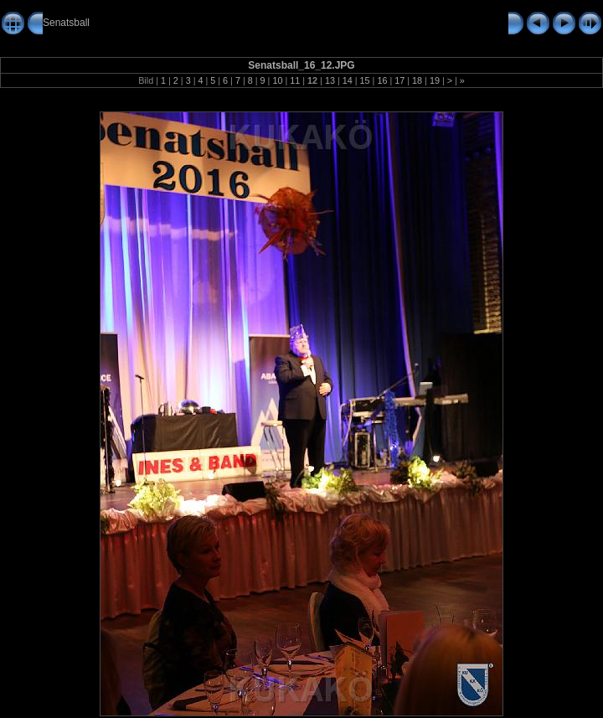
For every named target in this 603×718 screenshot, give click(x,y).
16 (382, 80)
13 (330, 80)
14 (348, 80)
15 (365, 80)
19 (435, 80)
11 (295, 80)
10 (277, 80)
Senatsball (66, 22)
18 (417, 80)
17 (399, 80)
